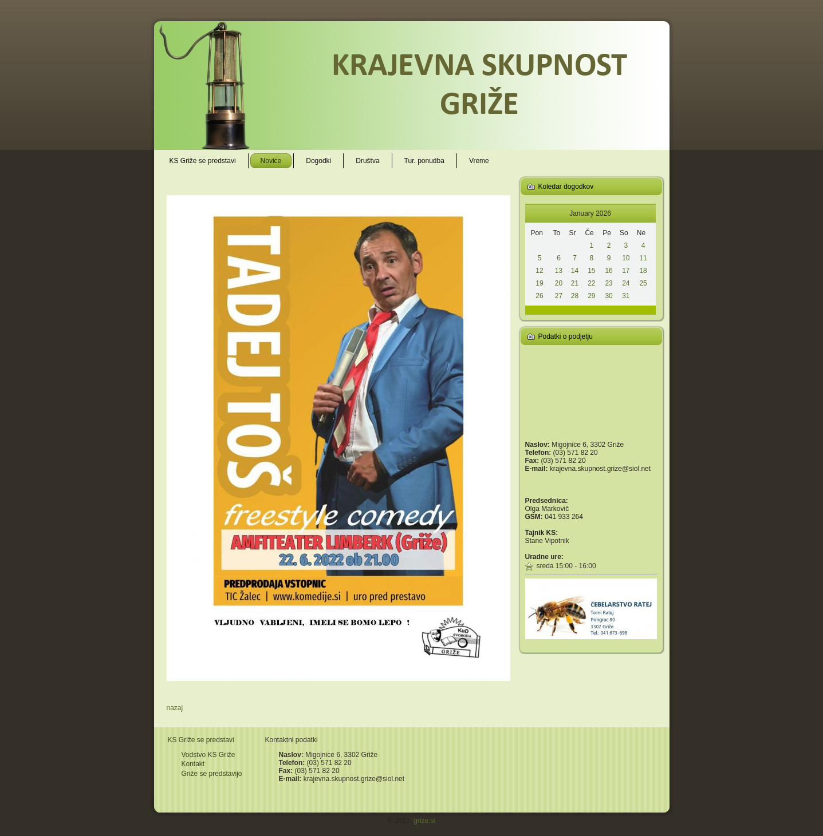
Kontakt (193, 764)
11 (643, 258)
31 (625, 296)
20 (558, 283)
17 (625, 271)
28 (574, 296)
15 (591, 271)
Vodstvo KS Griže (208, 755)
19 (539, 283)
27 (558, 296)
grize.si (424, 821)
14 (574, 271)
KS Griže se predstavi (201, 740)
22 (591, 283)
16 (608, 271)
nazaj (175, 708)
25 (643, 283)
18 (643, 271)
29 (591, 296)
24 (625, 283)
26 (539, 296)
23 (608, 283)
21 (574, 283)
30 (608, 296)
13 (558, 271)
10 (625, 258)
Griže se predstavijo (212, 774)
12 (539, 271)
